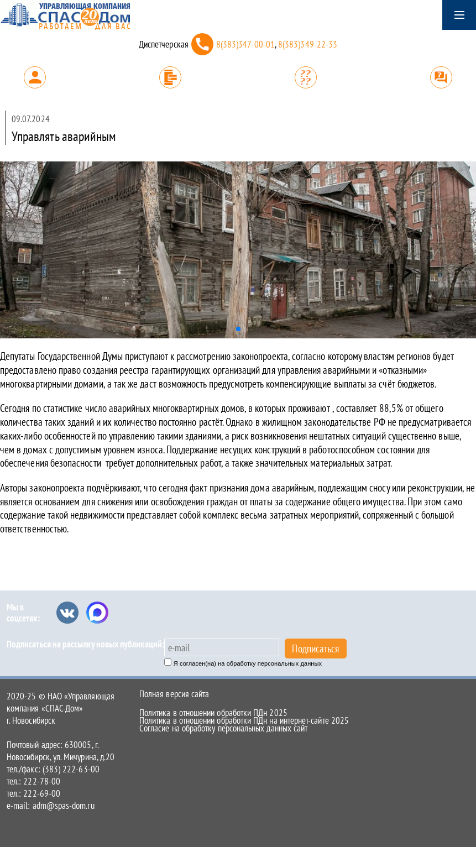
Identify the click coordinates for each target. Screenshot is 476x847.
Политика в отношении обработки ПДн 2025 (213, 713)
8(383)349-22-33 (307, 44)
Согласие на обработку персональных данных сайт (223, 728)
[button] (238, 329)
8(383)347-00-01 (245, 44)
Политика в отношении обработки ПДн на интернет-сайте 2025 (244, 720)
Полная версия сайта (174, 694)
